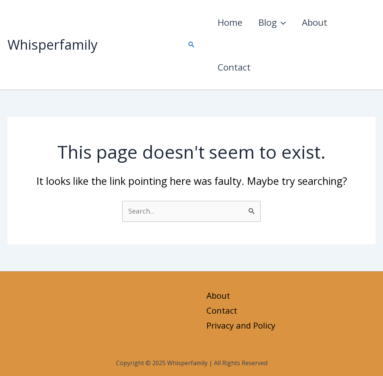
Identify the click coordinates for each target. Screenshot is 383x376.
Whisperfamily (52, 44)
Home (231, 22)
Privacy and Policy (240, 325)
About (319, 22)
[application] (284, 22)
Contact (235, 67)
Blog (275, 22)
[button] (191, 45)
